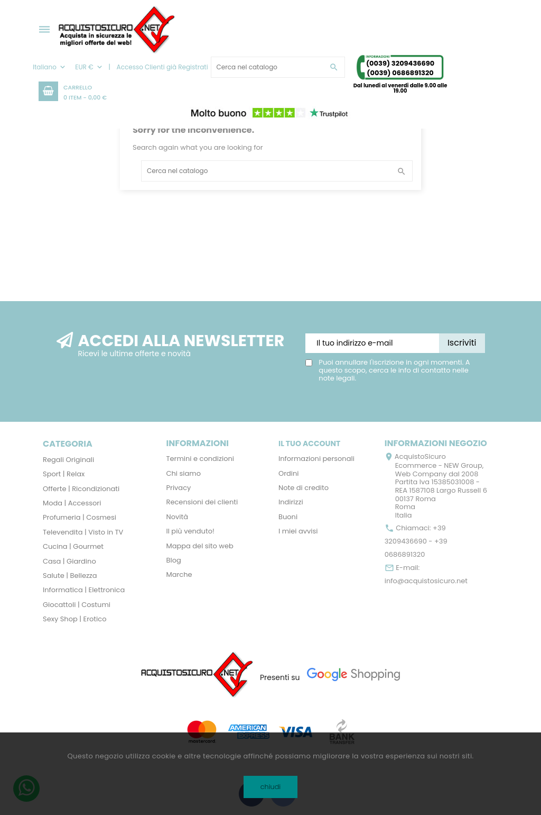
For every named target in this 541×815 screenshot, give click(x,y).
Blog (173, 560)
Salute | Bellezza (70, 575)
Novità (177, 517)
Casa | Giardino (69, 561)
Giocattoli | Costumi (76, 605)
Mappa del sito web (200, 546)
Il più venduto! (190, 531)
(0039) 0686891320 (400, 73)
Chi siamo (183, 473)
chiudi (270, 786)
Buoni (287, 517)
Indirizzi (290, 502)
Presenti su (280, 677)
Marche (179, 574)
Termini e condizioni (200, 459)
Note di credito (303, 488)
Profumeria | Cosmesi (79, 517)
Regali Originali (68, 460)
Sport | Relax (64, 474)
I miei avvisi (298, 531)
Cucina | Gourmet (73, 546)
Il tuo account (309, 443)
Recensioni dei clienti (202, 502)
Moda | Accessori (72, 503)
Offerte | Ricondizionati (81, 489)
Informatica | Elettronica (84, 590)
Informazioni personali (316, 459)
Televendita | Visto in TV (83, 532)
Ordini (288, 473)
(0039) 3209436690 (400, 63)
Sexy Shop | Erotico (74, 619)
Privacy (178, 488)
